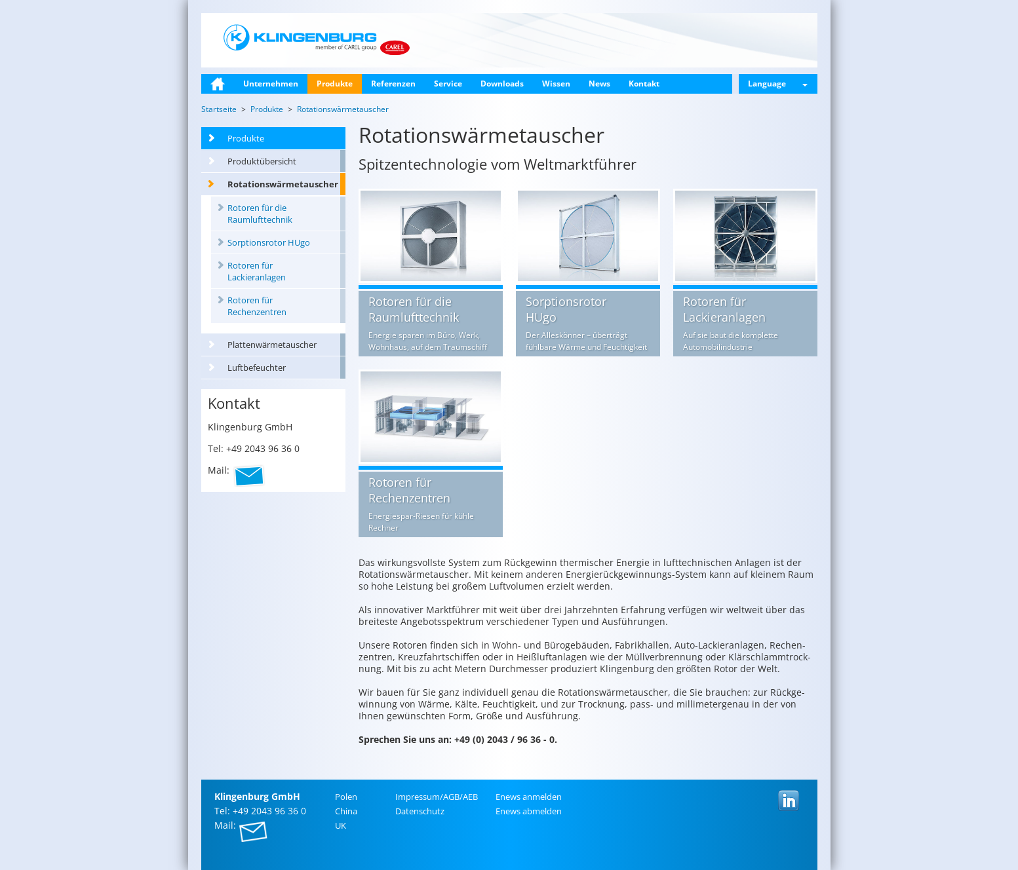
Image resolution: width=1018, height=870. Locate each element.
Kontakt (644, 83)
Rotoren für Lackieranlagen (256, 271)
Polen (346, 797)
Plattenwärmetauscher (272, 344)
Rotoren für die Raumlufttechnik (259, 213)
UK (340, 825)
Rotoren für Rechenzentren (256, 306)
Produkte (335, 83)
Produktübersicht (261, 161)
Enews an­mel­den (529, 797)
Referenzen (393, 83)
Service (448, 83)
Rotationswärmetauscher (282, 184)
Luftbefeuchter (256, 367)
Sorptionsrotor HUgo (268, 242)
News (599, 83)
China (346, 811)
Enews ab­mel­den (529, 811)
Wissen (556, 83)
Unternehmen (270, 83)
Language (778, 83)
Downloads (502, 83)
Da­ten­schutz (419, 811)
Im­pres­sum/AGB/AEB (436, 797)
